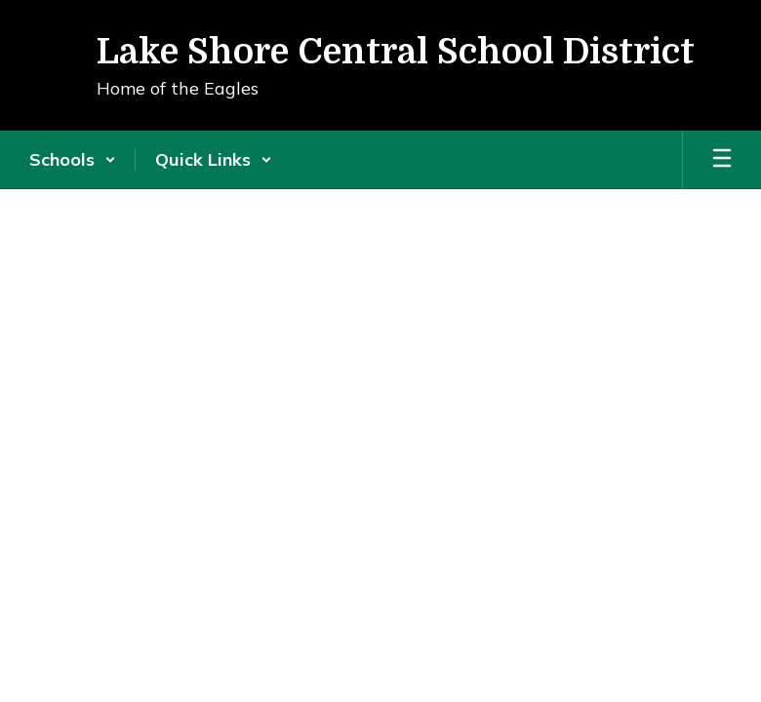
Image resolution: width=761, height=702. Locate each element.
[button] (73, 160)
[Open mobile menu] (722, 160)
